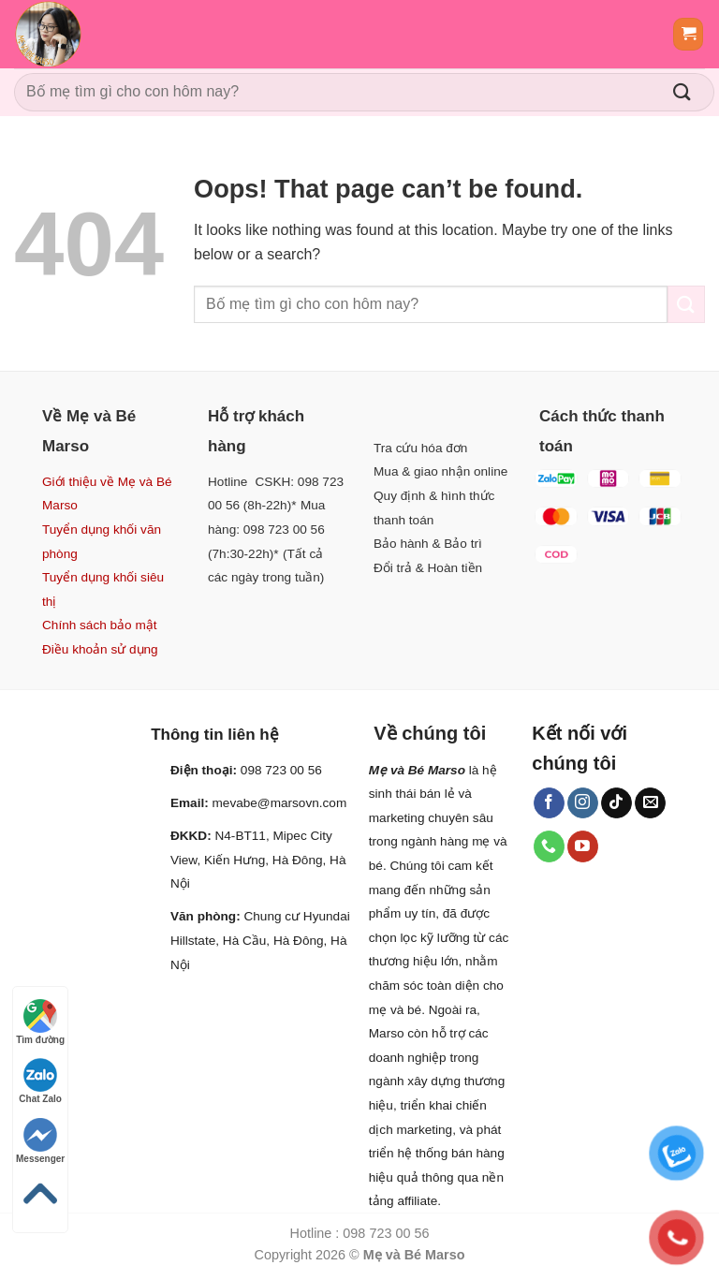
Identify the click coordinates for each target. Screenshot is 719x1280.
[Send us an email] (650, 803)
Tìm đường (40, 1022)
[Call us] (549, 846)
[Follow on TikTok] (616, 803)
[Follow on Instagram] (582, 803)
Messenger (40, 1141)
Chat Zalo (40, 1081)
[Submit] (682, 92)
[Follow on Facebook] (549, 803)
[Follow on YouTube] (582, 846)
